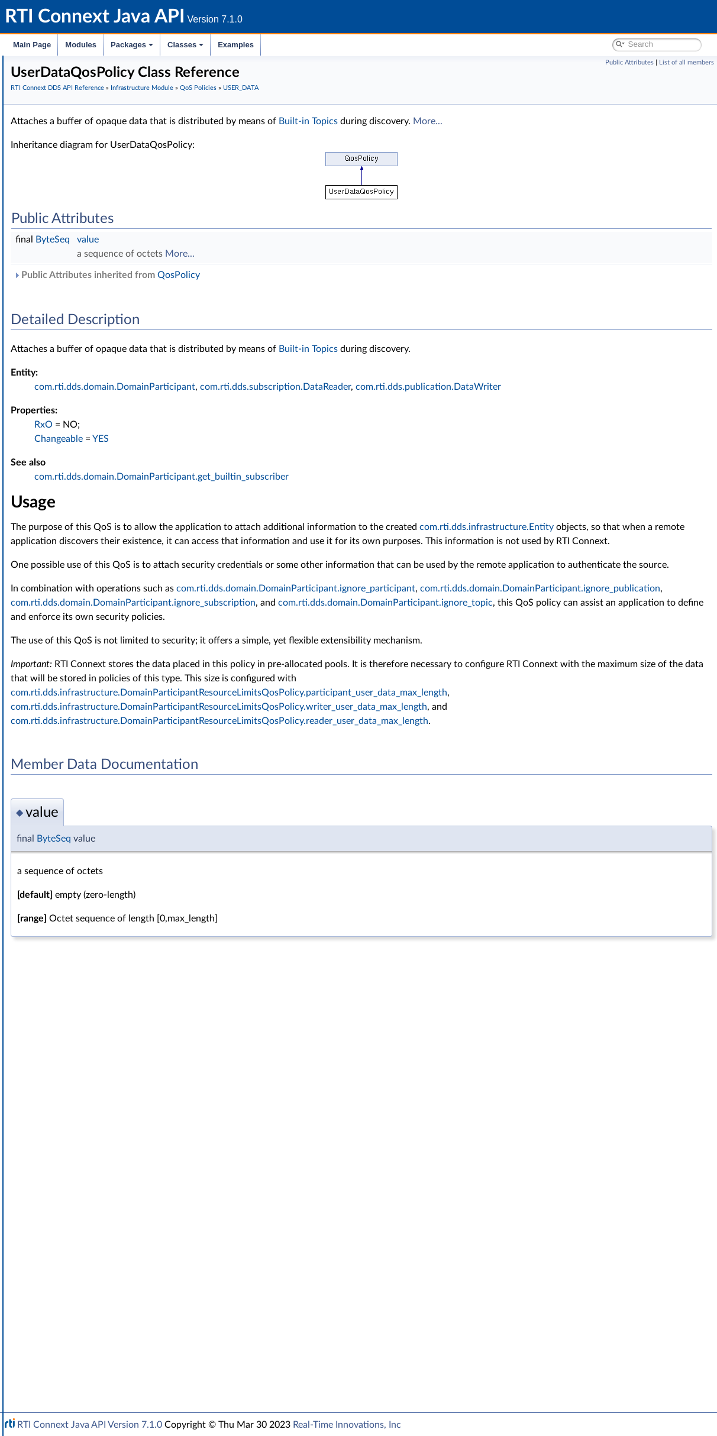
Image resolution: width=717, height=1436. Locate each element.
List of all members (686, 62)
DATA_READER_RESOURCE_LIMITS (124, 378)
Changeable (236, 439)
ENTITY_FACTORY (92, 535)
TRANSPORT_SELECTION (105, 977)
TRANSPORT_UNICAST (101, 990)
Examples (236, 44)
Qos (65, 1094)
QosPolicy (76, 1107)
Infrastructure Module (79, 196)
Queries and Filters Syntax (86, 1263)
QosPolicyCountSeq (94, 1133)
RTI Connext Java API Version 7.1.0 (89, 1424)
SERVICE (74, 860)
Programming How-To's (72, 1367)
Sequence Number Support (98, 1185)
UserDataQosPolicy (102, 1042)
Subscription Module (77, 183)
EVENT (71, 561)
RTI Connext (43, 79)
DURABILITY (81, 508)
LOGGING (76, 665)
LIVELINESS (80, 639)
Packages (132, 44)
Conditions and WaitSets (94, 235)
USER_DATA (81, 1029)
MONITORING (85, 678)
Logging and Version (75, 1276)
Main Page (32, 44)
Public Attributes (629, 62)
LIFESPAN (76, 626)
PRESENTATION (88, 756)
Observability (62, 1302)
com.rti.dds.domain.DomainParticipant (292, 387)
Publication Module (74, 170)
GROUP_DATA (84, 587)
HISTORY (75, 600)
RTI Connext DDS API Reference (89, 131)
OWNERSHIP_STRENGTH (106, 717)
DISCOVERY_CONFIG (98, 469)
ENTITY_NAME (86, 548)
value (265, 239)
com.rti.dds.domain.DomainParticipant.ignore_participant (473, 617)
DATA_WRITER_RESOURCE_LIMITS (124, 430)
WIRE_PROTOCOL (92, 1068)
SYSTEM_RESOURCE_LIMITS (112, 873)
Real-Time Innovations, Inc (347, 1424)
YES (278, 439)
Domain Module (68, 144)
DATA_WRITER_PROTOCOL (110, 417)
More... (605, 121)
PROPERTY (78, 782)
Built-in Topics (485, 121)
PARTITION (79, 743)
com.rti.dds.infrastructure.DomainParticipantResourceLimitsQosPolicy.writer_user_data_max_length (396, 749)
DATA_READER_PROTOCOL (110, 365)
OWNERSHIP (83, 704)
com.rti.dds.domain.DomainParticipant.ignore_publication (308, 631)
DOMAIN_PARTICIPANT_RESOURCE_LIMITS (140, 495)
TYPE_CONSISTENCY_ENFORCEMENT (130, 1003)
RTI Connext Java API (50, 66)
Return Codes (73, 1172)
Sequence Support (82, 1224)
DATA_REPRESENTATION (105, 391)
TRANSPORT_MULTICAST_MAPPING (126, 938)
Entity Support (75, 261)
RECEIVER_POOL (89, 821)
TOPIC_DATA (82, 899)
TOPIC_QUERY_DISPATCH (107, 912)
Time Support (73, 248)
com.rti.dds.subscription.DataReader (452, 387)
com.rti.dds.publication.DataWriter (606, 387)
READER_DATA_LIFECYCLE (108, 808)
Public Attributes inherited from (284, 275)
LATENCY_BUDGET (94, 613)
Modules (80, 44)
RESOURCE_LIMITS (94, 847)
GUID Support (75, 274)
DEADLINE (78, 443)
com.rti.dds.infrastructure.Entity (255, 541)
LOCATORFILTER (89, 652)
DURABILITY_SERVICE (99, 522)
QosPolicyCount (87, 1120)
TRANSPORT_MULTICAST (106, 951)
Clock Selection (77, 209)
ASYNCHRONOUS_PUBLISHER (116, 313)
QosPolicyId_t (83, 1146)
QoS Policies (71, 300)
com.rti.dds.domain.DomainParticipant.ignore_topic (295, 645)
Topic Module (63, 157)
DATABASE (78, 352)
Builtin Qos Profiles (83, 222)
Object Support (77, 287)
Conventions (53, 118)
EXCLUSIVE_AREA (91, 574)
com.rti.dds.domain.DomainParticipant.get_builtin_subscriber (339, 476)
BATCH (71, 339)
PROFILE (74, 769)
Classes (185, 44)
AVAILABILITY (83, 326)
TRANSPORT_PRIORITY (102, 964)
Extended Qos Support (99, 730)
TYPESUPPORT (86, 1016)
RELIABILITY (81, 834)
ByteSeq (230, 239)
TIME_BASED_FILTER (97, 886)
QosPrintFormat (87, 1159)
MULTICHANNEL (89, 691)
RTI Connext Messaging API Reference (109, 1354)
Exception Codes (79, 1211)
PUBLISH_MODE (89, 795)
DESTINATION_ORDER (101, 456)
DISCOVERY (81, 482)
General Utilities (68, 1289)
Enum (59, 1237)
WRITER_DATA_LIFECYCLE (108, 1081)
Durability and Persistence (86, 1315)
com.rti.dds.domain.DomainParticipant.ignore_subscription (555, 631)
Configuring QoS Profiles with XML (102, 1341)
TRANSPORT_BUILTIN (99, 925)
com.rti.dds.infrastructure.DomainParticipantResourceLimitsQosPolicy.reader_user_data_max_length (397, 763)
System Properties (72, 1328)
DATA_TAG (78, 404)
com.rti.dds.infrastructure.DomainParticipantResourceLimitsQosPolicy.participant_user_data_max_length (406, 735)
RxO (221, 424)
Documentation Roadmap (77, 105)
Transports (58, 1250)
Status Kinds (71, 1198)
